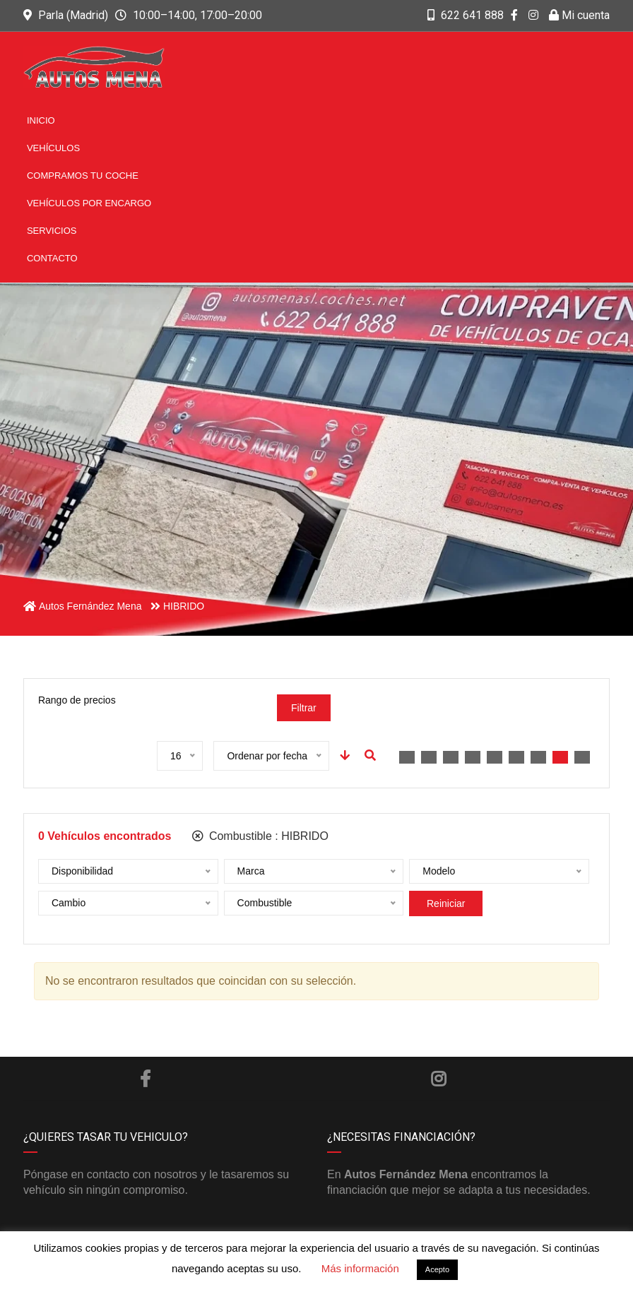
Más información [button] (360, 1268)
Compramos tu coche (82, 175)
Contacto (52, 258)
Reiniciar (446, 903)
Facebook (145, 1078)
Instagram (438, 1078)
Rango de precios (77, 700)
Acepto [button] (437, 1269)
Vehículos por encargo (89, 203)
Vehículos (53, 148)
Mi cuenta (579, 15)
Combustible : (260, 836)
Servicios (52, 230)
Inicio (41, 120)
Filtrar (303, 707)
